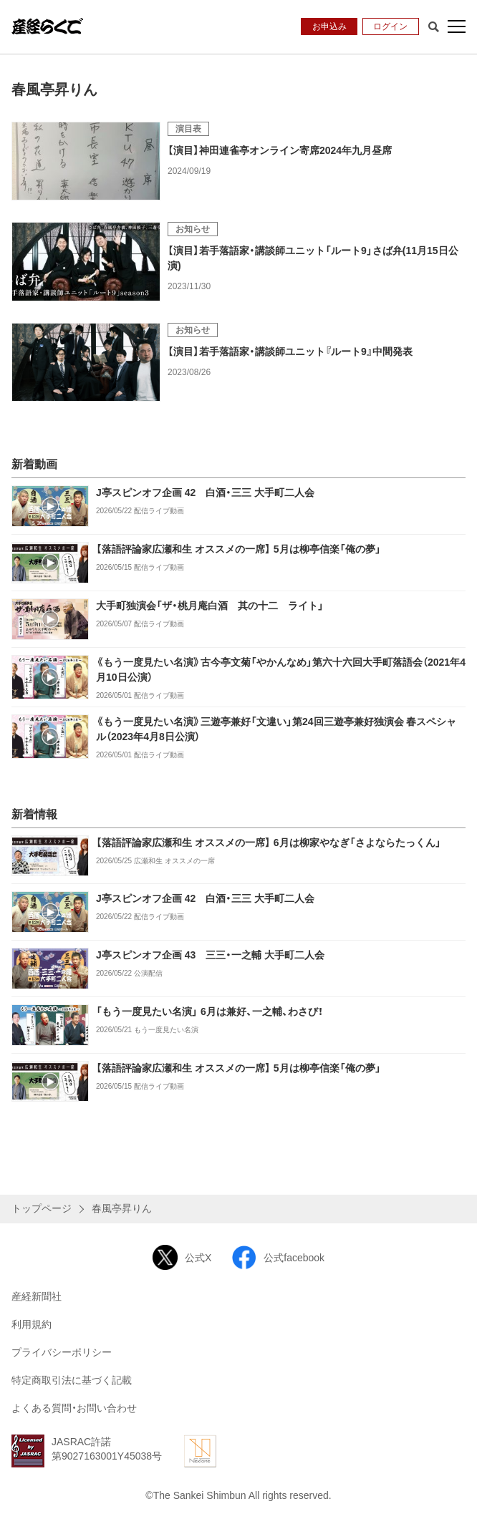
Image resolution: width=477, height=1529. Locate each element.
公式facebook (277, 1257)
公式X (182, 1257)
